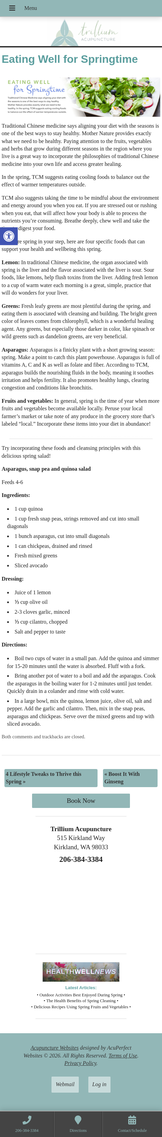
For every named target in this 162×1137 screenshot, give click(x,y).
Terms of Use (122, 1055)
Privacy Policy (80, 1063)
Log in (99, 1084)
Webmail (65, 1084)
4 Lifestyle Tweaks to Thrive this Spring (44, 777)
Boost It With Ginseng (122, 777)
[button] (9, 236)
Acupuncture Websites (55, 1048)
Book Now (81, 800)
